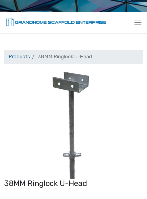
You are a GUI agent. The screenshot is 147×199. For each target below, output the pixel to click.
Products (19, 57)
